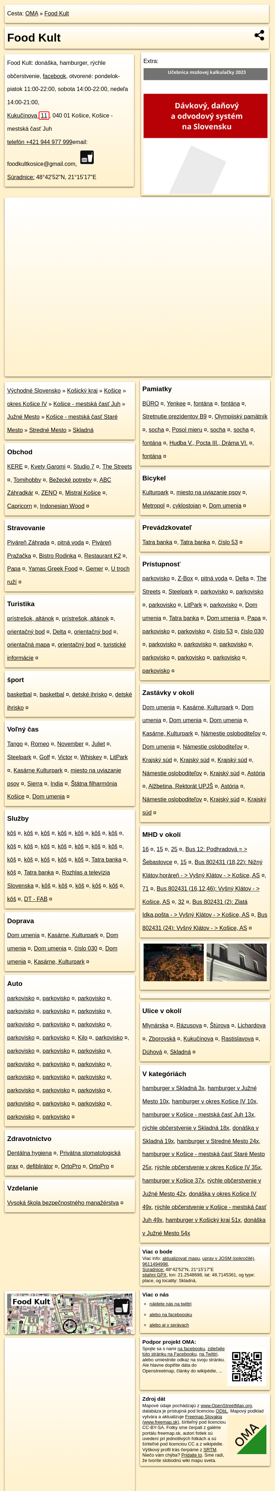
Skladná (83, 430)
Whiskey (91, 757)
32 (181, 902)
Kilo (82, 1038)
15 (160, 849)
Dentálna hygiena (29, 1153)
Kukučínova (28, 115)
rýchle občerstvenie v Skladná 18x (186, 1128)
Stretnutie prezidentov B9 (175, 416)
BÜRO (151, 404)
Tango (15, 744)
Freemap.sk (184, 371)
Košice (112, 391)
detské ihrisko (89, 694)
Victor (65, 757)
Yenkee (176, 404)
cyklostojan (187, 506)
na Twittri (208, 1354)
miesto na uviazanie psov (209, 492)
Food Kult (56, 13)
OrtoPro (71, 1166)
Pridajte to (191, 1455)
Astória (256, 773)
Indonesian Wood (62, 506)
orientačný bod (26, 632)
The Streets (117, 467)
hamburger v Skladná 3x (173, 1088)
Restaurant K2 (102, 556)
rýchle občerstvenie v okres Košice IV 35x (208, 1167)
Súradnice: (21, 177)
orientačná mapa (28, 645)
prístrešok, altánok (30, 618)
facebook (54, 76)
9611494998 (155, 1264)
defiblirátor (39, 1166)
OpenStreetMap (148, 371)
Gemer (94, 569)
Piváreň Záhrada (28, 543)
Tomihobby (27, 480)
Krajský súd (157, 760)
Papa (13, 569)
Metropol (154, 506)
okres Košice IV (27, 404)
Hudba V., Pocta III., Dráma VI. (208, 443)
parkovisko (20, 998)
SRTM (209, 1449)
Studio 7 (84, 467)
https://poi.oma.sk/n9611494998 (239, 371)
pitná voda (71, 543)
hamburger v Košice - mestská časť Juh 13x (198, 1115)
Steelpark (19, 757)
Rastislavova (237, 1039)
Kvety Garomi (48, 467)
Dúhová (152, 1052)
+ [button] (17, 209)
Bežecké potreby (70, 480)
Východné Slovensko (34, 391)
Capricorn (19, 506)
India (56, 784)
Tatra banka (107, 860)
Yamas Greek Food (53, 569)
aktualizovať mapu (181, 1258)
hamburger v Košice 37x (173, 1181)
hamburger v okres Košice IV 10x (214, 1101)
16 (146, 849)
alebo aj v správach (169, 1325)
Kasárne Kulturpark (38, 770)
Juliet (98, 744)
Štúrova (220, 1025)
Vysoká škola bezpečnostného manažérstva (63, 1203)
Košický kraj (82, 391)
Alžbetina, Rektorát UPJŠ (180, 786)
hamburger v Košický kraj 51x (203, 1220)
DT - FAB (36, 899)
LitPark (119, 757)
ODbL (221, 1411)
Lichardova (252, 1025)
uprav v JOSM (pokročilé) (228, 1258)
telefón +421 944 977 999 (39, 142)
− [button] (17, 220)
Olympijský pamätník (240, 416)
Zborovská (162, 1039)
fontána (203, 404)
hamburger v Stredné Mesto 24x (218, 1141)
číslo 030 (85, 948)
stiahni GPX (155, 1274)
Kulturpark (156, 492)
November (70, 744)
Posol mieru (187, 430)
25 (174, 849)
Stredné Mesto (47, 430)
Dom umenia (48, 797)
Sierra (35, 784)
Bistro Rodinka (57, 556)
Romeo (40, 744)
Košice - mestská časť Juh (86, 404)
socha (156, 430)
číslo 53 (228, 542)
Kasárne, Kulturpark (73, 935)
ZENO (49, 493)
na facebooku (191, 1348)
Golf (44, 757)
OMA (31, 13)
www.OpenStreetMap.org (226, 1405)
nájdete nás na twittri (171, 1304)
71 (146, 889)
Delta (59, 632)
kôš (11, 833)
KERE (15, 467)
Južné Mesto (23, 417)
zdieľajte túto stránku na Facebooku (184, 1351)
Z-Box (185, 578)
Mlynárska (156, 1025)
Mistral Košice (83, 493)
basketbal (19, 694)
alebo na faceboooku (171, 1314)
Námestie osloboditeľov (231, 733)
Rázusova (189, 1025)
